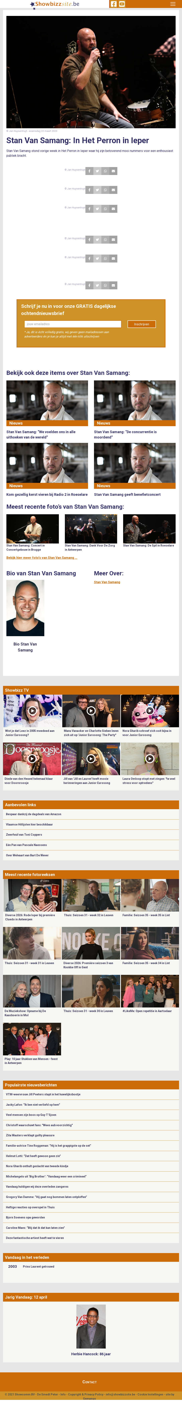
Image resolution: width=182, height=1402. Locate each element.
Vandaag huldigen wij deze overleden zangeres (37, 1186)
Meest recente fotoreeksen (30, 874)
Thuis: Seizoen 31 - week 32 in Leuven (88, 915)
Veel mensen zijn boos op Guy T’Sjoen (31, 1114)
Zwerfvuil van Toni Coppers (24, 834)
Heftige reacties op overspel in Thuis (30, 1207)
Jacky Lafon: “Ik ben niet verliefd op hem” (33, 1104)
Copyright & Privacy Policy (85, 1394)
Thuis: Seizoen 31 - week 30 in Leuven (88, 1011)
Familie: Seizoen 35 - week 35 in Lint (146, 915)
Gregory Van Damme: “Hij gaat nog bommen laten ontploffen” (46, 1197)
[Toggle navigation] (173, 4)
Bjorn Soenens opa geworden (25, 1217)
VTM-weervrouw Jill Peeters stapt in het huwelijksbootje (43, 1094)
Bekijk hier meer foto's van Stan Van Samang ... (41, 558)
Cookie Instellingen (150, 1394)
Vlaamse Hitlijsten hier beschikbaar (29, 824)
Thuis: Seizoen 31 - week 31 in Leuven (29, 963)
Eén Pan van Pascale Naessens (26, 845)
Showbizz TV (17, 690)
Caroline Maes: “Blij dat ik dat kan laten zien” (35, 1227)
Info (63, 1394)
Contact (89, 1382)
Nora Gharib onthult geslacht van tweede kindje (37, 1166)
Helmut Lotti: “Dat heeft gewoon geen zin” (33, 1156)
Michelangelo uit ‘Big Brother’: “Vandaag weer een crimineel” (46, 1176)
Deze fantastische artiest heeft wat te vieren (35, 1238)
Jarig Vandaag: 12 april (26, 1297)
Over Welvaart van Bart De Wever (27, 855)
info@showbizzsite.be (120, 1394)
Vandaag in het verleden (27, 1257)
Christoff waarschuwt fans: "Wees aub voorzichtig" (39, 1125)
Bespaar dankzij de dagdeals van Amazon (33, 814)
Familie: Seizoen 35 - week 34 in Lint (146, 963)
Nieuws (16, 423)
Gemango (89, 1398)
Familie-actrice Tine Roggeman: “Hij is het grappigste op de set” (48, 1145)
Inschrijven (141, 324)
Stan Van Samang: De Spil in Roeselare (148, 545)
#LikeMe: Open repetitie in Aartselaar (147, 1011)
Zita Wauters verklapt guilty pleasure (30, 1135)
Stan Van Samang (107, 582)
